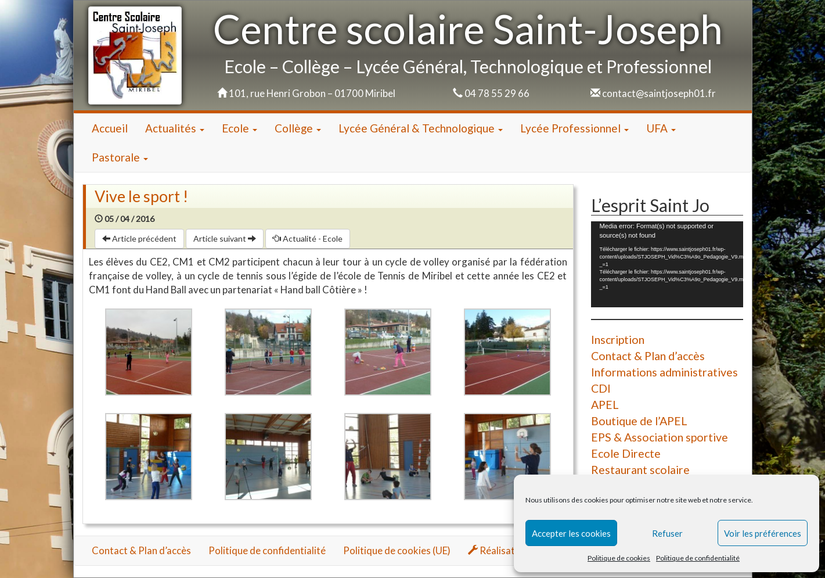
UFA (661, 128)
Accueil (110, 128)
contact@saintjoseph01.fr (659, 93)
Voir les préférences (762, 533)
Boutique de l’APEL (639, 421)
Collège (298, 128)
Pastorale (120, 157)
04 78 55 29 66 (496, 93)
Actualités (174, 128)
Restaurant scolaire (640, 469)
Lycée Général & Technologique (420, 128)
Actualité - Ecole (308, 238)
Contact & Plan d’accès (648, 355)
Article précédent (139, 238)
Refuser (667, 533)
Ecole (239, 128)
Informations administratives (664, 372)
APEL (605, 404)
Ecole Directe (626, 453)
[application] (667, 264)
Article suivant (224, 238)
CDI (601, 388)
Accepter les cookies (571, 533)
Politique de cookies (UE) (397, 550)
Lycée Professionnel (574, 128)
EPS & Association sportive (659, 437)
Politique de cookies (619, 558)
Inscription (617, 339)
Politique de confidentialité (698, 558)
